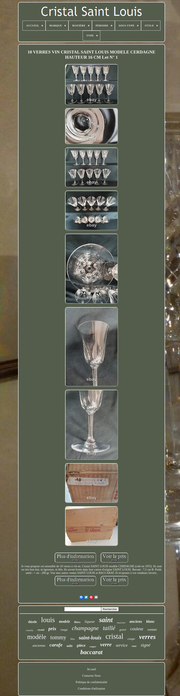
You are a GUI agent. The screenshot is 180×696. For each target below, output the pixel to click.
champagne (85, 628)
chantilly (29, 630)
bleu (72, 639)
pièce (81, 645)
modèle (36, 636)
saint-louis (90, 637)
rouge (64, 629)
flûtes (77, 622)
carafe (56, 645)
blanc (150, 621)
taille (70, 646)
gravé (122, 629)
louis (48, 620)
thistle (32, 622)
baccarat (91, 652)
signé (145, 645)
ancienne (38, 646)
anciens (135, 621)
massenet (121, 622)
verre (106, 644)
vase (134, 646)
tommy (58, 637)
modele (64, 621)
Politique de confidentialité (91, 682)
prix (52, 628)
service (122, 645)
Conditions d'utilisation (91, 688)
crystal (40, 629)
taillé (109, 628)
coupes (92, 646)
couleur (136, 628)
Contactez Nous (91, 675)
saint (106, 620)
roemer (152, 629)
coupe (131, 638)
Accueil (91, 669)
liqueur (90, 622)
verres (147, 636)
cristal (114, 636)
